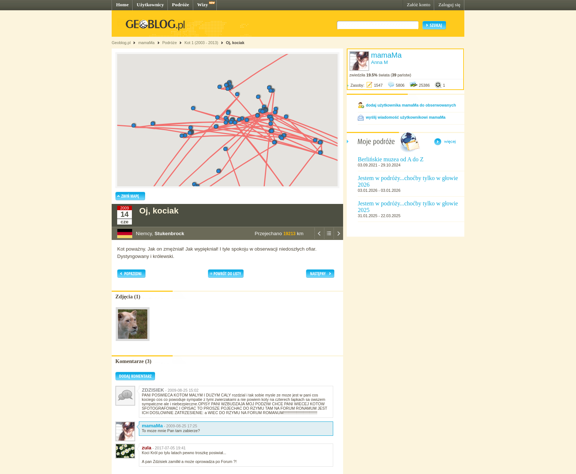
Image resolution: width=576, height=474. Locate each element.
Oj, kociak (235, 42)
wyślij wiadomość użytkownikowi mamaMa (406, 117)
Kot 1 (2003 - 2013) (201, 42)
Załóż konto (418, 4)
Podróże (180, 4)
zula (146, 447)
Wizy (202, 4)
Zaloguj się (449, 4)
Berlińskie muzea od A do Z (391, 159)
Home (122, 4)
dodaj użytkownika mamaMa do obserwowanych (411, 105)
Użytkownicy (150, 4)
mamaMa (146, 42)
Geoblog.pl (121, 42)
